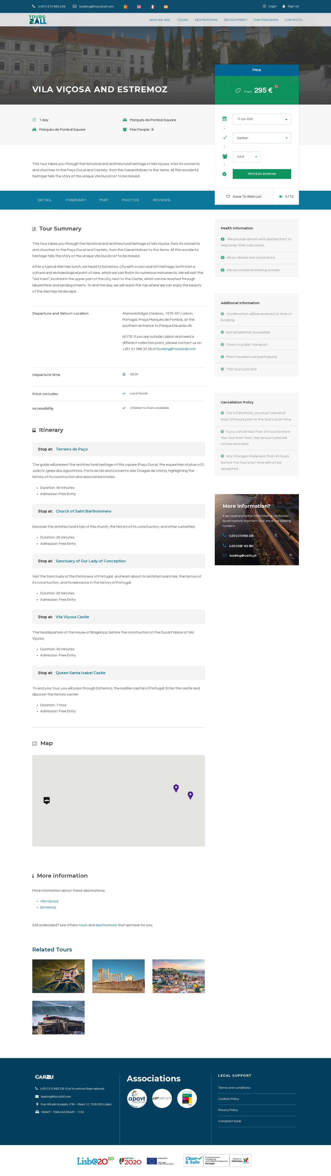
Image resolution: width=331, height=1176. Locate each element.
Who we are (159, 20)
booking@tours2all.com (96, 6)
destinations (206, 20)
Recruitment (236, 20)
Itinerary (76, 200)
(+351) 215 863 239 (51, 6)
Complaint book (229, 1121)
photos (130, 200)
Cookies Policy (228, 1099)
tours (182, 20)
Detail (45, 200)
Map (104, 200)
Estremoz (48, 907)
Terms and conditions (234, 1087)
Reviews (162, 200)
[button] (46, 802)
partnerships (266, 20)
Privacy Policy (228, 1110)
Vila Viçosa (49, 901)
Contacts (293, 20)
